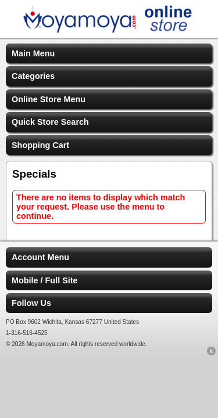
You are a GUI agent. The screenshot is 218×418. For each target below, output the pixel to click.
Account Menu (40, 257)
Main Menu (33, 53)
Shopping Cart (40, 145)
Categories (33, 76)
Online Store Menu (48, 99)
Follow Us (31, 303)
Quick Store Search (50, 122)
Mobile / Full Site (45, 280)
